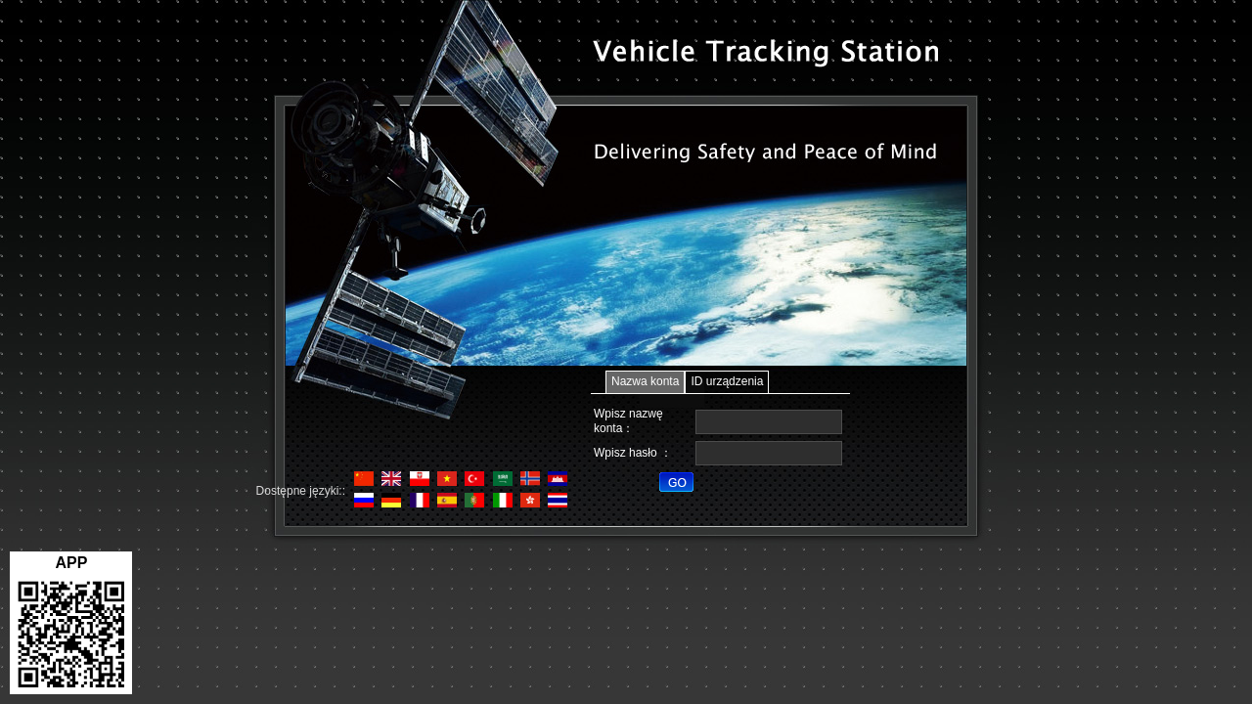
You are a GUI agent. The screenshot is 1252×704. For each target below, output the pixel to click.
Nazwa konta (645, 381)
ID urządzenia (727, 381)
